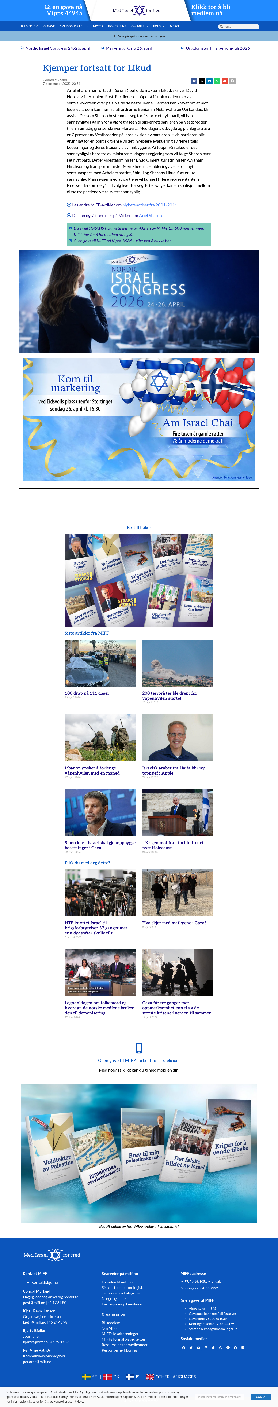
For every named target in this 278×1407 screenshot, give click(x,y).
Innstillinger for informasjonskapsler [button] (219, 1397)
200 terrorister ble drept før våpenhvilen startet (169, 696)
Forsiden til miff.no (117, 1282)
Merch (175, 26)
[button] (202, 81)
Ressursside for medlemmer (125, 1344)
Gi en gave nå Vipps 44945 (64, 10)
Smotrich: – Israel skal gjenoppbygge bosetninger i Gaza (100, 845)
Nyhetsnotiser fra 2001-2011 (150, 204)
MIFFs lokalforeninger (120, 1333)
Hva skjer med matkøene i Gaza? (174, 923)
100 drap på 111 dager (87, 693)
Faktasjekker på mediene (122, 1304)
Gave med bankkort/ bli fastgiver (212, 1313)
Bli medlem (29, 26)
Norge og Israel (114, 1298)
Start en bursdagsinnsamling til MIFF (215, 1329)
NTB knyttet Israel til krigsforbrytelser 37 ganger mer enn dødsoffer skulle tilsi (96, 928)
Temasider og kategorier (121, 1293)
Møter (98, 26)
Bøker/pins (117, 26)
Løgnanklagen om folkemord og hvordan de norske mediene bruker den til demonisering (99, 1008)
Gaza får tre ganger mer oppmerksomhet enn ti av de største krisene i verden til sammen (177, 1008)
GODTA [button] (260, 1397)
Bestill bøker (139, 527)
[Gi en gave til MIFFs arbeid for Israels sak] (139, 1048)
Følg (159, 26)
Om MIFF (139, 26)
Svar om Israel (74, 26)
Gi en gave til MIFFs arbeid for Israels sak (139, 1060)
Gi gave (49, 26)
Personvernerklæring (119, 1350)
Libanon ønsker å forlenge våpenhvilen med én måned (92, 771)
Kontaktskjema (44, 1282)
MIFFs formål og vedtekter (123, 1339)
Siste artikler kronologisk (122, 1287)
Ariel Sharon (150, 215)
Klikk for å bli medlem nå (210, 10)
